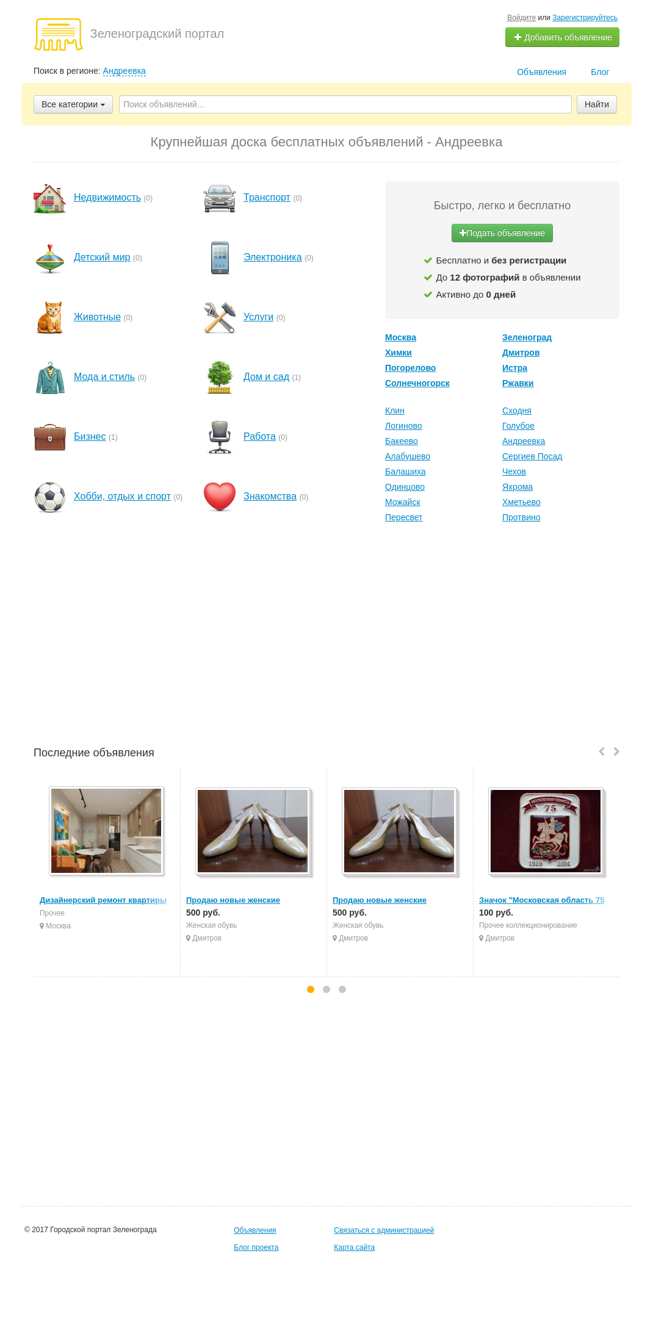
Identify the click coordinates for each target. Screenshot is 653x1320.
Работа (260, 436)
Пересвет (403, 517)
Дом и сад (266, 376)
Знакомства (270, 496)
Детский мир (102, 257)
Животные (97, 317)
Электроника (273, 257)
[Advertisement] (326, 636)
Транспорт (267, 197)
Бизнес (90, 436)
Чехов (514, 471)
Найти (597, 104)
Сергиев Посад (532, 456)
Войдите (521, 17)
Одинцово (405, 487)
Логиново (403, 426)
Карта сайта (354, 1247)
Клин (395, 410)
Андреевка (124, 71)
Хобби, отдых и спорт (122, 496)
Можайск (402, 502)
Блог (600, 72)
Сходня (517, 410)
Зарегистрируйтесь (585, 17)
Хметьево (521, 502)
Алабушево (407, 456)
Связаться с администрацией (384, 1230)
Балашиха (405, 471)
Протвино (521, 517)
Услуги (258, 317)
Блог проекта (256, 1247)
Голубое (518, 426)
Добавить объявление (562, 37)
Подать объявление (502, 233)
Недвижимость (107, 197)
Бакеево (401, 441)
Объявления (541, 72)
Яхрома (517, 487)
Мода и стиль (104, 376)
